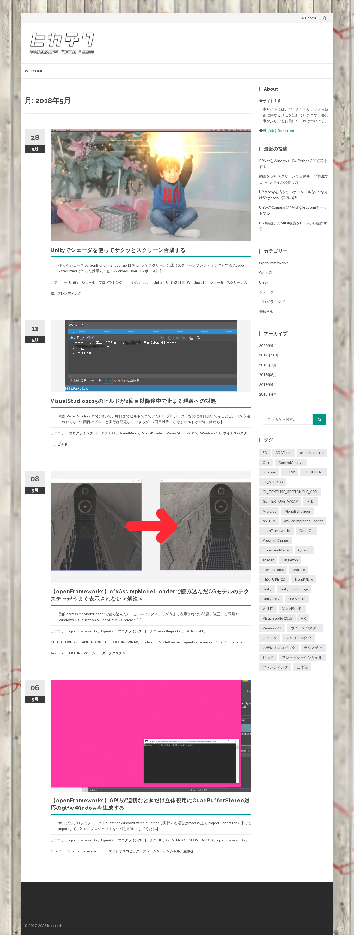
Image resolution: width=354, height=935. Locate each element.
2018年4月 (268, 394)
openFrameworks (83, 631)
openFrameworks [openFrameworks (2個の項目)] (277, 530)
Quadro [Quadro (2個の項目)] (304, 550)
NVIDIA (208, 840)
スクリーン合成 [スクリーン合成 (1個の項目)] (298, 638)
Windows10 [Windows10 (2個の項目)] (272, 628)
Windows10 (196, 282)
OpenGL (107, 631)
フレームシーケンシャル (161, 851)
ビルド (62, 444)
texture (57, 653)
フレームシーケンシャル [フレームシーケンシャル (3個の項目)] (302, 657)
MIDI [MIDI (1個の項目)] (311, 501)
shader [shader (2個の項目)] (268, 560)
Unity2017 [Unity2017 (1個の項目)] (271, 598)
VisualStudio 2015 (182, 433)
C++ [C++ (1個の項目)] (266, 462)
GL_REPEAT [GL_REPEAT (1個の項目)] (313, 472)
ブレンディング (69, 293)
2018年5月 (268, 384)
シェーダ (88, 282)
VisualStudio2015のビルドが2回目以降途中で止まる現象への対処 (133, 401)
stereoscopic (94, 851)
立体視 (188, 851)
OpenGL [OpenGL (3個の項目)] (306, 530)
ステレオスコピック (124, 851)
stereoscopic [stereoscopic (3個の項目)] (273, 569)
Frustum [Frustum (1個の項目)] (269, 472)
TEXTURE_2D (77, 653)
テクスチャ (117, 653)
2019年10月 (269, 355)
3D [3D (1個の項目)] (265, 452)
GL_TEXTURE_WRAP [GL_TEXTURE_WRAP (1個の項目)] (280, 501)
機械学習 (266, 311)
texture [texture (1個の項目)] (298, 569)
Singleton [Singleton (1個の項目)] (290, 560)
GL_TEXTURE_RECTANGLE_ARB (76, 642)
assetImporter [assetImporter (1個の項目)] (312, 452)
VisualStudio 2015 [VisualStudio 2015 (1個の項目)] (277, 618)
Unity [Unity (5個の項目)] (267, 589)
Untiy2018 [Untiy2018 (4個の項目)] (297, 598)
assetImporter (170, 631)
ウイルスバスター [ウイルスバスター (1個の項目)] (305, 628)
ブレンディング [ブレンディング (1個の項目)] (275, 667)
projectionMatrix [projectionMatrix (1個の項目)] (276, 550)
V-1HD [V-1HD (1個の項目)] (268, 608)
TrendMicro (129, 433)
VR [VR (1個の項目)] (303, 618)
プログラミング (110, 282)
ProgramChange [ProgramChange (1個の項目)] (276, 540)
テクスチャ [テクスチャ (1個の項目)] (313, 647)
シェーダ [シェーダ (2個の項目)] (270, 638)
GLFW (193, 840)
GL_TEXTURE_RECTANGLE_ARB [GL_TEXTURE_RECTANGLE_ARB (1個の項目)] (290, 491)
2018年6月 (268, 374)
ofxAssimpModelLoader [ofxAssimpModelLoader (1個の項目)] (303, 521)
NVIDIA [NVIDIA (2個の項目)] (269, 521)
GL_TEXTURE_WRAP (121, 642)
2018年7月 (268, 365)
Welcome (309, 18)
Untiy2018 (175, 282)
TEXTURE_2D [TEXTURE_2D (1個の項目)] (274, 579)
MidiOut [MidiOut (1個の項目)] (269, 511)
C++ (112, 433)
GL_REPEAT (194, 631)
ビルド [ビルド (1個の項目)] (268, 657)
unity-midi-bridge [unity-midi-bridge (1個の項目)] (294, 589)
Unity (73, 282)
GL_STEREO (175, 840)
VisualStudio (152, 433)
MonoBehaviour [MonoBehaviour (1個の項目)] (297, 511)
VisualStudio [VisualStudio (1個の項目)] (292, 608)
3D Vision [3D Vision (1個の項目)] (283, 452)
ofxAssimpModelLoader (160, 642)
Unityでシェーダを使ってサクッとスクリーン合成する (118, 250)
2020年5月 (268, 345)
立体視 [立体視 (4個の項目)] (302, 667)
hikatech (54, 925)
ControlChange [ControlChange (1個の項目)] (291, 462)
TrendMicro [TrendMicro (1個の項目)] (303, 579)
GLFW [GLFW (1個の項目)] (290, 472)
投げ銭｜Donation (278, 130)
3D (160, 840)
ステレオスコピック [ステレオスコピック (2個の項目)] (279, 647)
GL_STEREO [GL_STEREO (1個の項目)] (273, 481)
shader (144, 282)
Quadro (74, 851)
